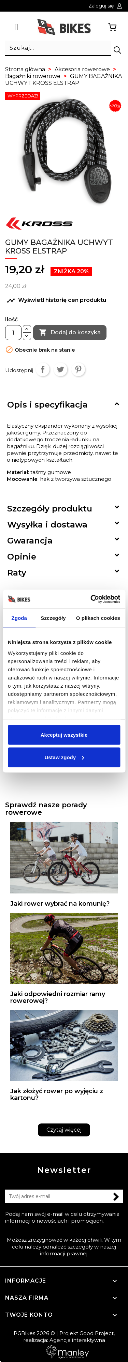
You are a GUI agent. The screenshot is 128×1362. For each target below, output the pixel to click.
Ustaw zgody (64, 757)
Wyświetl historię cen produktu (56, 300)
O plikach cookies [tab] (98, 618)
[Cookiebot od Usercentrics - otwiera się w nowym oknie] (91, 599)
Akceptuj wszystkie (64, 735)
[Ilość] (13, 332)
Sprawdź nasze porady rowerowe (46, 808)
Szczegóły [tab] (53, 618)
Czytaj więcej (64, 1130)
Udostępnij (42, 369)
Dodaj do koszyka (70, 332)
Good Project (97, 1333)
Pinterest (78, 369)
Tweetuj (60, 369)
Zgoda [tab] (19, 618)
